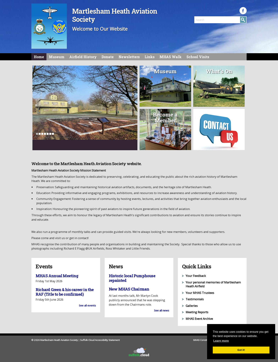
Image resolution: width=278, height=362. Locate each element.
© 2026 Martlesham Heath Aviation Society (54, 340)
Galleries (192, 306)
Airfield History (83, 57)
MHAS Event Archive (199, 319)
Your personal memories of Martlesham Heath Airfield (213, 284)
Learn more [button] (221, 340)
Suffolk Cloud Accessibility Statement (100, 340)
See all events (87, 305)
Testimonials (195, 299)
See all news (161, 310)
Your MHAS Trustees (200, 293)
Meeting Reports (197, 312)
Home (39, 57)
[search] (207, 19)
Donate (108, 57)
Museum (56, 57)
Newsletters (129, 57)
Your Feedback (196, 276)
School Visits (198, 57)
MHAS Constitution (203, 340)
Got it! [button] (241, 350)
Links (150, 57)
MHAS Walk (171, 57)
